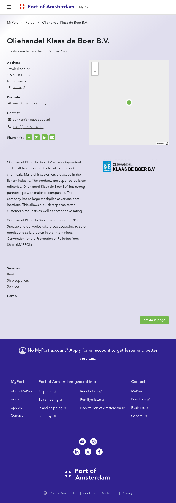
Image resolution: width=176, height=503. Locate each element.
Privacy (127, 493)
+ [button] (95, 65)
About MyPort (21, 391)
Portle (30, 22)
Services (13, 286)
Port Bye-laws (90, 399)
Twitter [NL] (88, 451)
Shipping (45, 391)
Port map (45, 416)
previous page (154, 320)
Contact (17, 415)
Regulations (89, 391)
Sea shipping (48, 399)
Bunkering (15, 274)
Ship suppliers (18, 280)
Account (17, 399)
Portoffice (138, 399)
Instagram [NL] (93, 441)
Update (16, 407)
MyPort (84, 7)
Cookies (89, 493)
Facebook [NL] (99, 451)
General (137, 416)
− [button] (95, 72)
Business (138, 407)
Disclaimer (108, 493)
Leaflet (160, 143)
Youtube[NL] (82, 441)
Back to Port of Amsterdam (100, 408)
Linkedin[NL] (76, 451)
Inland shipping (50, 408)
